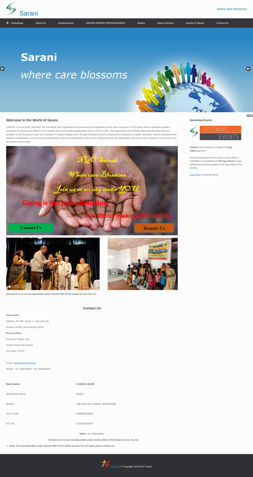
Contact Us (223, 23)
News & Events (165, 23)
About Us (41, 23)
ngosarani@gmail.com (24, 363)
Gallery (141, 23)
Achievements (66, 23)
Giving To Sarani (195, 23)
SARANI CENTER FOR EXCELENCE (105, 23)
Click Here (195, 174)
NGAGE (115, 466)
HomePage (14, 23)
